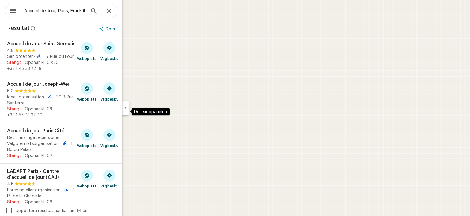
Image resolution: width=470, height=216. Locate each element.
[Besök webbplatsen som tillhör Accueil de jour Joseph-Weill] (108, 91)
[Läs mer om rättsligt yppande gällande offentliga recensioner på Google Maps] (55, 28)
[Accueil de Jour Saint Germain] (83, 56)
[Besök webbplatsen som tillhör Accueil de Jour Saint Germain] (108, 51)
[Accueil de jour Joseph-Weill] (83, 99)
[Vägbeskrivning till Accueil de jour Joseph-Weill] (131, 91)
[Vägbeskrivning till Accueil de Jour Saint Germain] (131, 51)
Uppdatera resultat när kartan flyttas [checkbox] (68, 210)
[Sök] (115, 12)
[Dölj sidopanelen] (147, 108)
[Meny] (11, 10)
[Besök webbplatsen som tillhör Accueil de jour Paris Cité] (108, 138)
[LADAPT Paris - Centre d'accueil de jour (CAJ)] (83, 190)
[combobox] (70, 10)
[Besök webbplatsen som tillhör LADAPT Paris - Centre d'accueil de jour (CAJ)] (108, 178)
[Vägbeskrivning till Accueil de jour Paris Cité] (131, 138)
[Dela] (129, 29)
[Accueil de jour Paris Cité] (83, 143)
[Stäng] (131, 11)
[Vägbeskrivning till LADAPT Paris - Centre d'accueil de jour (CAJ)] (131, 178)
